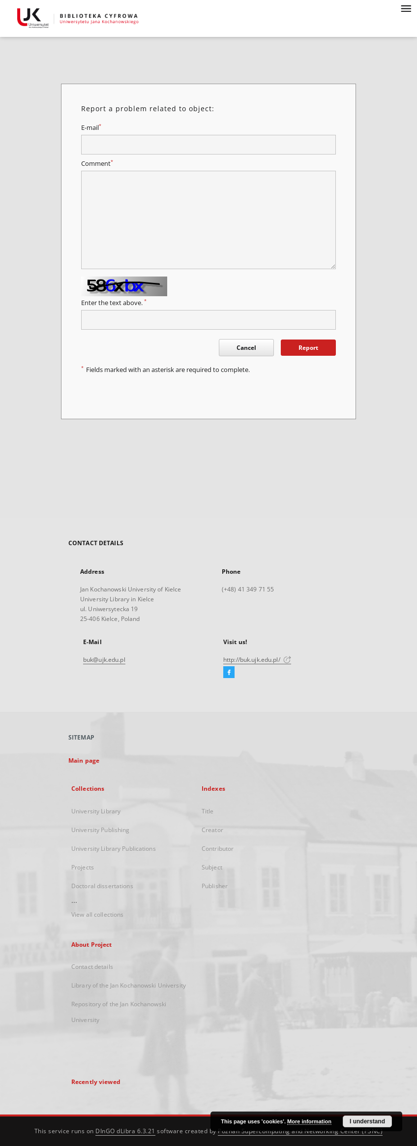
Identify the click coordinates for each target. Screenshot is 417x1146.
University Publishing (100, 830)
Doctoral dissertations (102, 886)
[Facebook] (229, 672)
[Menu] (406, 8)
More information (309, 1121)
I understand (367, 1121)
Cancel (246, 347)
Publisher (215, 886)
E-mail (91, 128)
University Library (95, 811)
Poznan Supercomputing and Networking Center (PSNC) (300, 1131)
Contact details (92, 966)
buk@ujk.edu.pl (104, 659)
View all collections (97, 914)
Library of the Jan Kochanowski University (128, 985)
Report (308, 347)
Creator (212, 830)
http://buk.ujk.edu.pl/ (257, 659)
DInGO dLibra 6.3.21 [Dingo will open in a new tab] (125, 1131)
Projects (82, 867)
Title (208, 811)
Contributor (218, 848)
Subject (212, 867)
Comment (97, 163)
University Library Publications (113, 848)
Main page (83, 760)
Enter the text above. (114, 303)
